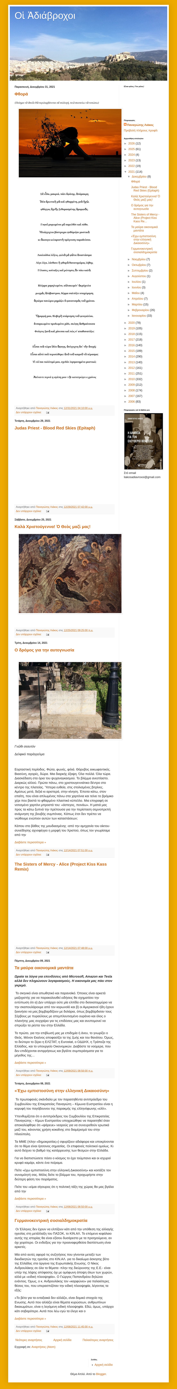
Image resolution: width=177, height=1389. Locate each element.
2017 (132, 339)
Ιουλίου (137, 281)
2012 (132, 368)
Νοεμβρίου (139, 259)
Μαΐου (136, 293)
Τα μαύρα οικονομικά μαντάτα (44, 967)
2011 (132, 373)
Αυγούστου (139, 276)
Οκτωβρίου (139, 265)
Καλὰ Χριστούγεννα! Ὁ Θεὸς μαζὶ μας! (53, 526)
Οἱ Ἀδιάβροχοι (45, 15)
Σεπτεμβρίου (140, 270)
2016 (132, 345)
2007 (132, 396)
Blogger (101, 1374)
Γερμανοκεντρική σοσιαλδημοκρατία (51, 1220)
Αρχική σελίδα (62, 1340)
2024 (132, 154)
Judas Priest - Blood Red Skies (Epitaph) (55, 428)
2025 (132, 149)
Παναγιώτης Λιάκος (140, 125)
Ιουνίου (137, 287)
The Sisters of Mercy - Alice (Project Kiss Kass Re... (145, 218)
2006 (132, 401)
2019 (132, 328)
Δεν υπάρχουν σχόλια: (29, 412)
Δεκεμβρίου (139, 176)
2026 (132, 143)
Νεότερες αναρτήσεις (28, 1340)
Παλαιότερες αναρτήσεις (98, 1340)
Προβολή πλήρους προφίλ (141, 130)
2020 (132, 322)
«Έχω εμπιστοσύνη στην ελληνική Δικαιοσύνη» (62, 1090)
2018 (132, 334)
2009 (132, 384)
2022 (132, 166)
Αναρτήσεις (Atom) (43, 1347)
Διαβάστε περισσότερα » (30, 842)
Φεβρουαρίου (141, 310)
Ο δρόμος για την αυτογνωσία (44, 650)
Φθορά (21, 94)
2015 (132, 350)
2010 (132, 379)
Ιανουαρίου (139, 315)
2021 (132, 171)
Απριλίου (138, 298)
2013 (132, 362)
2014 (132, 356)
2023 (132, 160)
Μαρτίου (137, 304)
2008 (132, 390)
